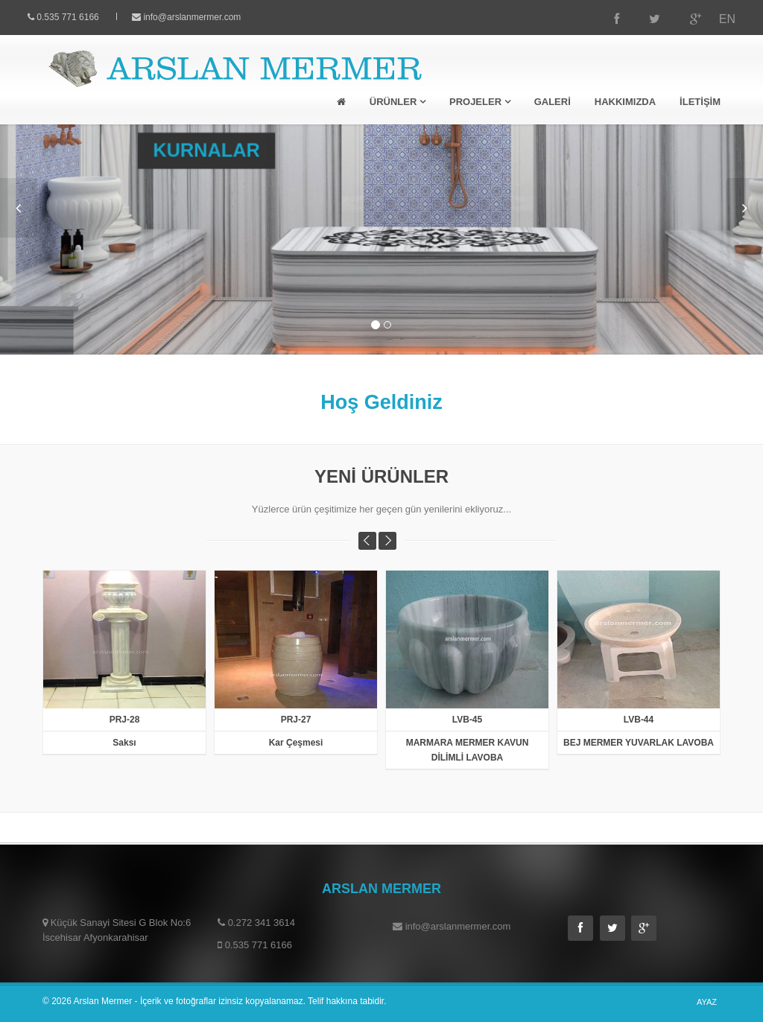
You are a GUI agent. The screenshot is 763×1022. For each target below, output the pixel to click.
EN (713, 19)
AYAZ (707, 1001)
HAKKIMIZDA (625, 101)
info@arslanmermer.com (206, 17)
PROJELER (479, 101)
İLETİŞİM (700, 101)
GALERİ (552, 101)
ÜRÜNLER (397, 101)
